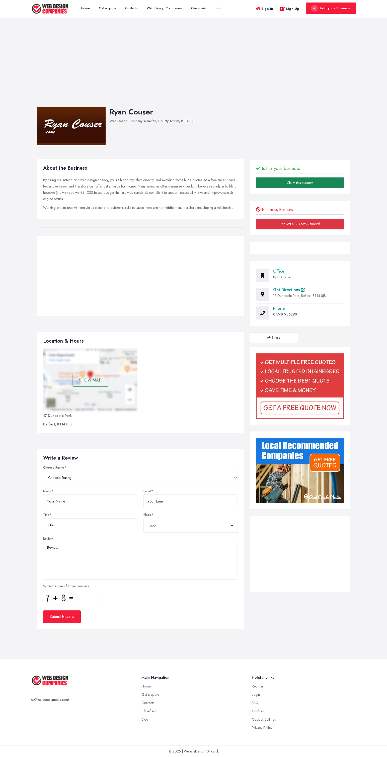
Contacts (131, 8)
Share (273, 337)
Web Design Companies (164, 8)
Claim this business (300, 182)
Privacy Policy (262, 727)
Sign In (264, 8)
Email (147, 491)
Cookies (258, 711)
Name (47, 491)
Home (85, 8)
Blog (219, 8)
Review (48, 538)
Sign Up (289, 8)
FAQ (255, 702)
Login (256, 694)
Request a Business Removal (300, 223)
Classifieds (199, 8)
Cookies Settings (264, 719)
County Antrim (168, 120)
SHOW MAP (90, 380)
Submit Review (62, 616)
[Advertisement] (193, 67)
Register (257, 686)
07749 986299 (285, 314)
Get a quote (107, 8)
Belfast (151, 120)
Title (46, 515)
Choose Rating (53, 467)
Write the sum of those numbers (66, 586)
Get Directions (289, 290)
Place (147, 515)
